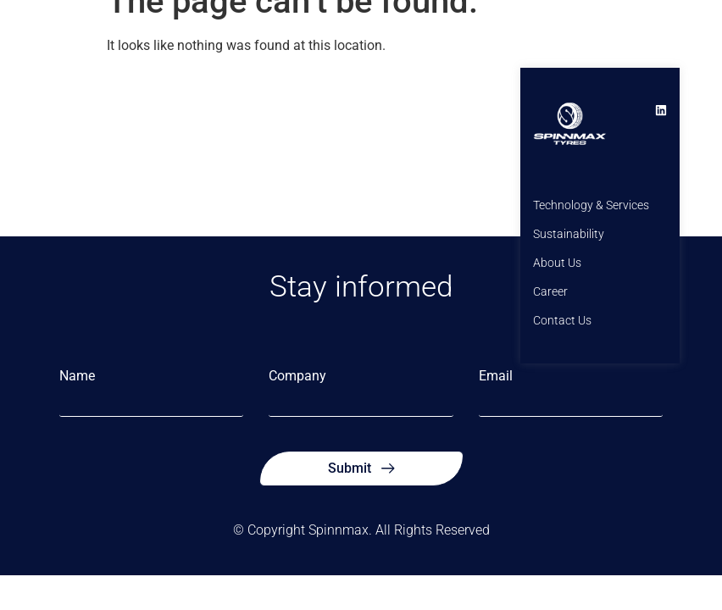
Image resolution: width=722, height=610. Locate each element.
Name (77, 376)
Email (496, 376)
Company (297, 376)
